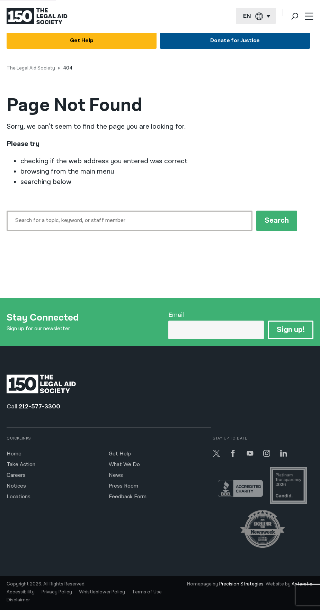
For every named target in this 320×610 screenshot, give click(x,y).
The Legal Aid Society (31, 68)
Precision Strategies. (242, 584)
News (116, 475)
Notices (16, 486)
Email (176, 315)
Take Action (21, 464)
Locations (18, 496)
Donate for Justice (235, 41)
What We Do (124, 464)
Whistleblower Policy (102, 592)
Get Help (82, 41)
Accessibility (21, 592)
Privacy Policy (57, 592)
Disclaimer (18, 600)
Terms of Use (147, 592)
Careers (16, 475)
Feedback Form (127, 496)
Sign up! (291, 330)
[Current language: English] (255, 16)
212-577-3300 (39, 406)
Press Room (123, 486)
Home (14, 453)
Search (276, 220)
